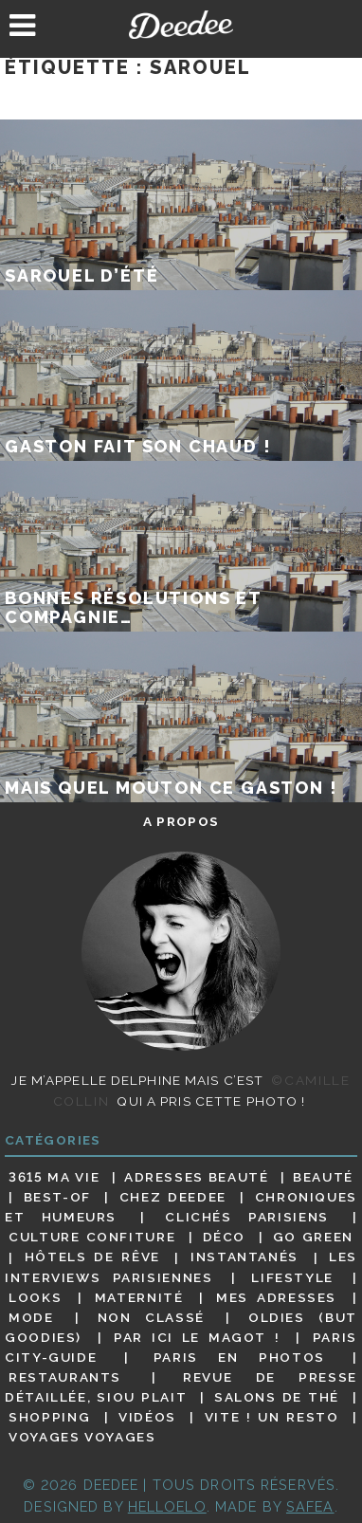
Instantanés (244, 1257)
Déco (224, 1236)
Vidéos (147, 1416)
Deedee (180, 24)
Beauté (323, 1176)
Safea (310, 1506)
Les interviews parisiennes (181, 1267)
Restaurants (65, 1377)
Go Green (313, 1236)
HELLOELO (167, 1506)
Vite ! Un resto (272, 1416)
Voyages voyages (82, 1436)
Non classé (151, 1317)
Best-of (57, 1196)
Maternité (139, 1297)
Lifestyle (292, 1277)
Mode (31, 1317)
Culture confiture (92, 1236)
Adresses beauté (196, 1176)
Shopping (49, 1416)
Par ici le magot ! (197, 1337)
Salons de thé (276, 1396)
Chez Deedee (172, 1196)
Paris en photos (239, 1357)
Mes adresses (276, 1297)
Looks (35, 1297)
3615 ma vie (54, 1176)
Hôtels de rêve (92, 1257)
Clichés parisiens (247, 1216)
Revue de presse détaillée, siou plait (181, 1386)
